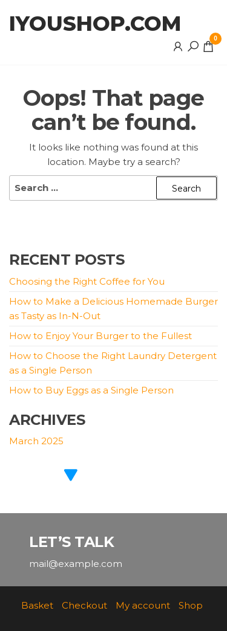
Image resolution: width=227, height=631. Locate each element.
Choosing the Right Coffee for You (87, 281)
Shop (191, 605)
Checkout (84, 605)
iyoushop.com (95, 23)
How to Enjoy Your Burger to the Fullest (100, 335)
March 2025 (36, 441)
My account (143, 605)
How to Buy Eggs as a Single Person (91, 390)
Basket (37, 605)
